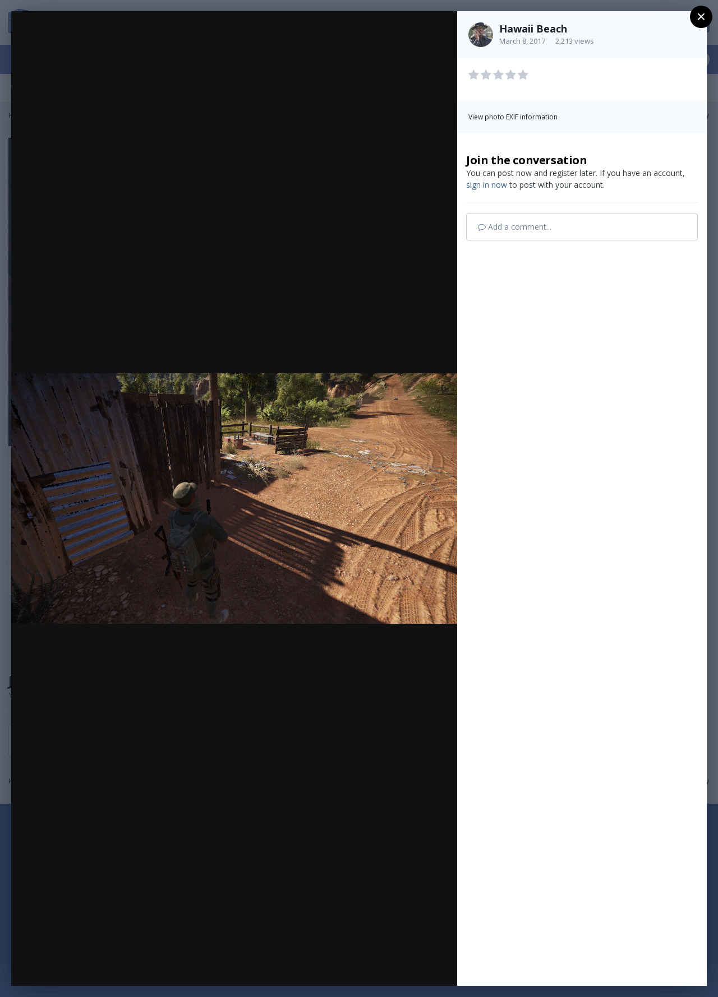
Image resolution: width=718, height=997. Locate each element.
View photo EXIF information (513, 117)
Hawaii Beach (533, 28)
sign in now (486, 184)
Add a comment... (514, 226)
